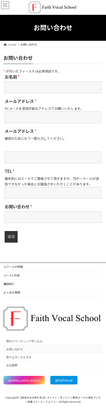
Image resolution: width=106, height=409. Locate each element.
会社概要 (11, 365)
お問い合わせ (18, 206)
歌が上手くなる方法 (18, 357)
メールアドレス (20, 101)
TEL (9, 171)
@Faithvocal (64, 380)
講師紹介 (9, 284)
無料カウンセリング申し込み (24, 341)
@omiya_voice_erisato (24, 380)
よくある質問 (11, 292)
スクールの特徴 (13, 267)
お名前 (12, 76)
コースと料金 (11, 275)
